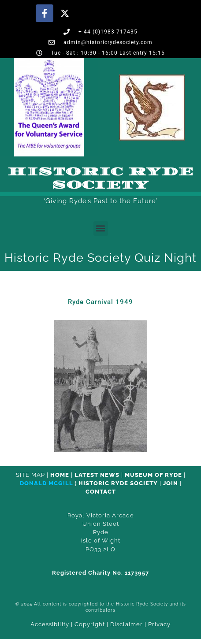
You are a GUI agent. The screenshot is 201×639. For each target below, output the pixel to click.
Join (170, 483)
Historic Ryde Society (100, 178)
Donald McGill (46, 483)
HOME (59, 475)
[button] (100, 228)
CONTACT (101, 491)
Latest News (96, 475)
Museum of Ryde (153, 475)
